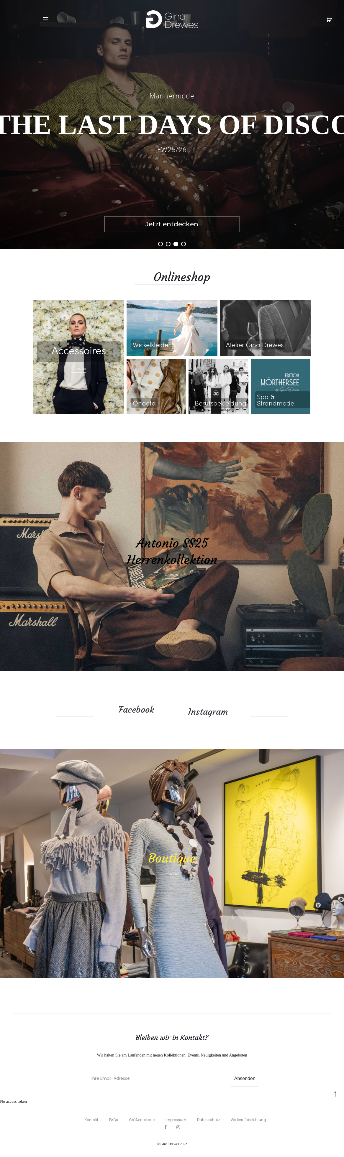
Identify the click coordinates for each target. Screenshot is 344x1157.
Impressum (176, 1119)
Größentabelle (142, 1119)
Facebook (136, 703)
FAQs (113, 1119)
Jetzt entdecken (171, 224)
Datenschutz (208, 1119)
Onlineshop (232, 277)
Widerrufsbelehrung (248, 1119)
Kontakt (91, 1119)
